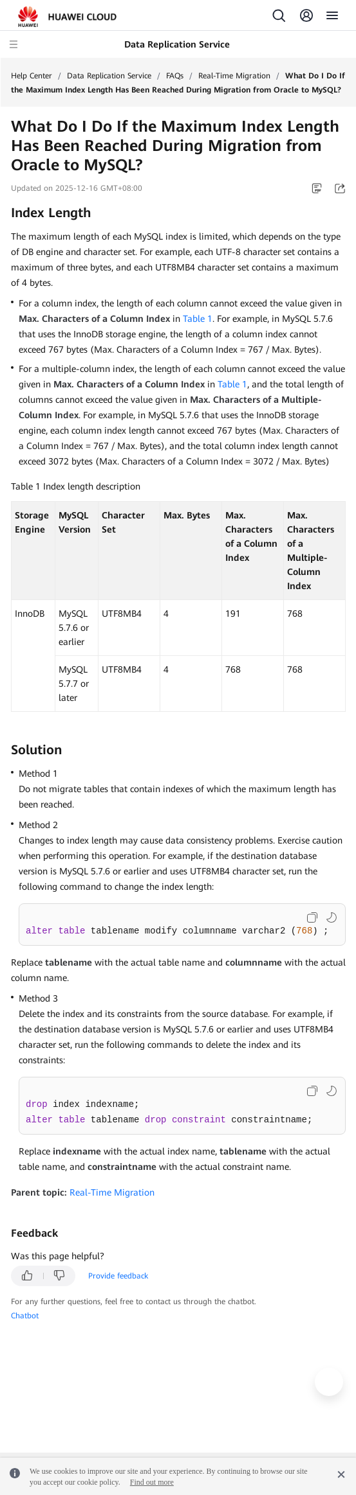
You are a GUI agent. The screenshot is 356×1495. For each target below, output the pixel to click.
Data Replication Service (109, 75)
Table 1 (197, 319)
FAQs (174, 75)
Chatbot (25, 1315)
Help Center (31, 75)
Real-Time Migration (234, 75)
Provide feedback (118, 1275)
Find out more (152, 1482)
